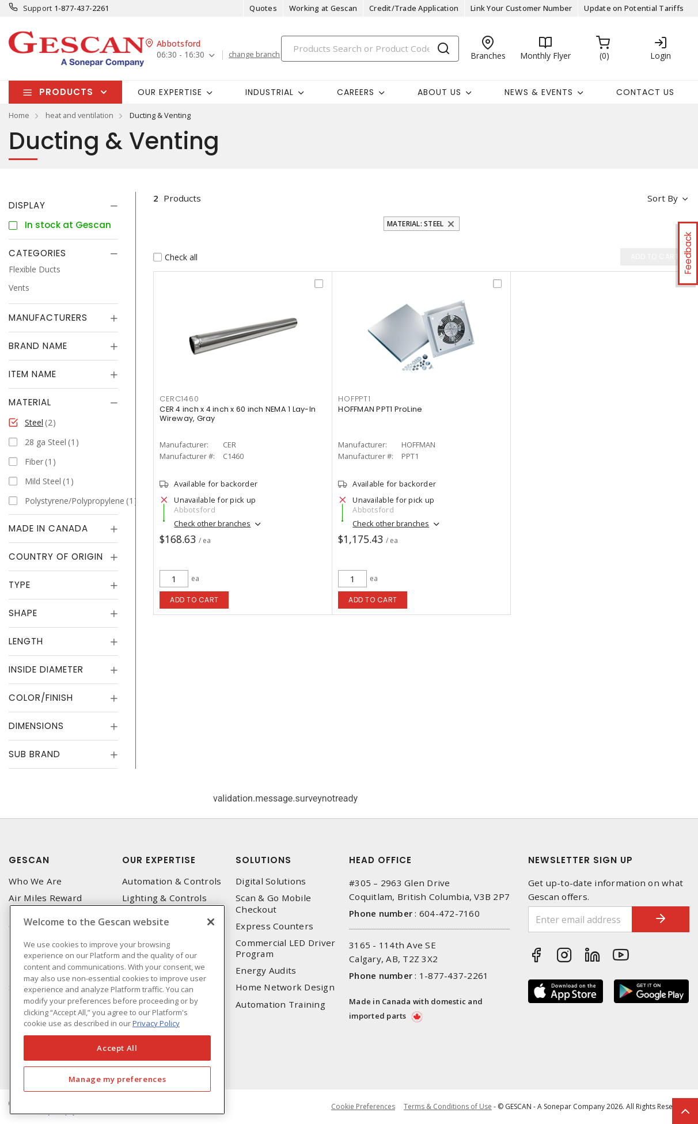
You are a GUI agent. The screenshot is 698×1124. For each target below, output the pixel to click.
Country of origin (56, 556)
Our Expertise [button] (170, 92)
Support (37, 8)
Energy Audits (266, 970)
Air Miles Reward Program (45, 903)
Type (20, 585)
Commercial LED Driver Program (285, 948)
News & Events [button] (538, 92)
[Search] (370, 49)
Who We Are (35, 881)
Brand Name (38, 346)
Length (26, 641)
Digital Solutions (271, 881)
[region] (117, 1010)
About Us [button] (439, 92)
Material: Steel (415, 224)
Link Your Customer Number (521, 8)
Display (27, 205)
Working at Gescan (323, 8)
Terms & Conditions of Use (448, 1106)
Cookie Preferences (363, 1106)
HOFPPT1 (354, 399)
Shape (23, 613)
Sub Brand (34, 754)
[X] (210, 922)
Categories (37, 253)
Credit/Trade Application (413, 8)
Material (30, 402)
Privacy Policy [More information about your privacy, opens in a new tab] (156, 1023)
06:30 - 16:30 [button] (180, 55)
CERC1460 (179, 399)
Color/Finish (41, 698)
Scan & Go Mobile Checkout (273, 903)
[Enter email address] (580, 919)
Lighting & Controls (164, 898)
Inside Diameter (46, 669)
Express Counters (274, 926)
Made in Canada (48, 528)
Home (19, 115)
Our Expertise (159, 860)
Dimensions (36, 726)
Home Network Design (285, 987)
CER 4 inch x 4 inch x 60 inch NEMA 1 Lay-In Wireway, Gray (238, 413)
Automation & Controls (171, 881)
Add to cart (194, 600)
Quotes (263, 8)
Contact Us (645, 92)
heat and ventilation (79, 115)
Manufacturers (48, 318)
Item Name (32, 374)
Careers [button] (355, 92)
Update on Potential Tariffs (634, 8)
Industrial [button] (269, 92)
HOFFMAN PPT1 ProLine (380, 409)
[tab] (63, 205)
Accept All (117, 1048)
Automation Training (280, 1004)
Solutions (263, 860)
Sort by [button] (662, 198)
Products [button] (66, 92)
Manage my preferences (117, 1079)
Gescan (29, 860)
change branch (254, 54)
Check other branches (212, 523)
